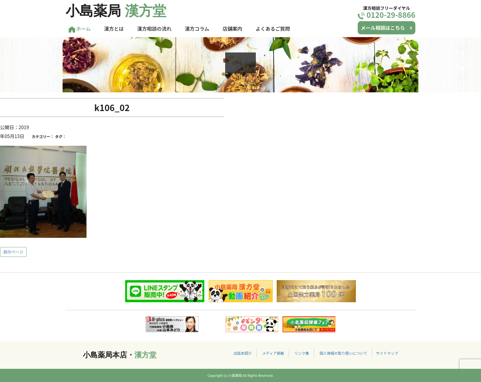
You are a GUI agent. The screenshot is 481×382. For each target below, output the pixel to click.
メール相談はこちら (386, 27)
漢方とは (114, 28)
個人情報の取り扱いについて (343, 353)
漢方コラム (197, 28)
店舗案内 (232, 28)
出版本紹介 (242, 353)
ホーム (80, 29)
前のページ (13, 252)
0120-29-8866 (386, 14)
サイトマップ (387, 353)
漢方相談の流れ (154, 28)
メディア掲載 (273, 353)
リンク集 (301, 353)
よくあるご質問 (273, 28)
